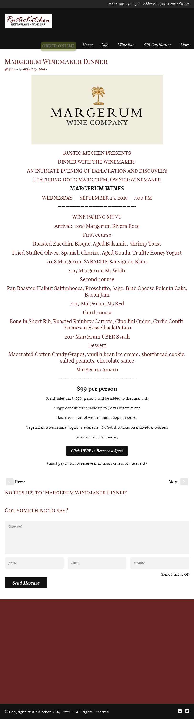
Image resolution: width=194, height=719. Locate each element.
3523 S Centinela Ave (173, 4)
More (184, 44)
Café (105, 44)
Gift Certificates (157, 44)
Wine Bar (126, 44)
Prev (15, 482)
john (12, 69)
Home (90, 44)
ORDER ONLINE (61, 46)
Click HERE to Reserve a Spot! (97, 450)
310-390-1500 (129, 4)
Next (178, 482)
